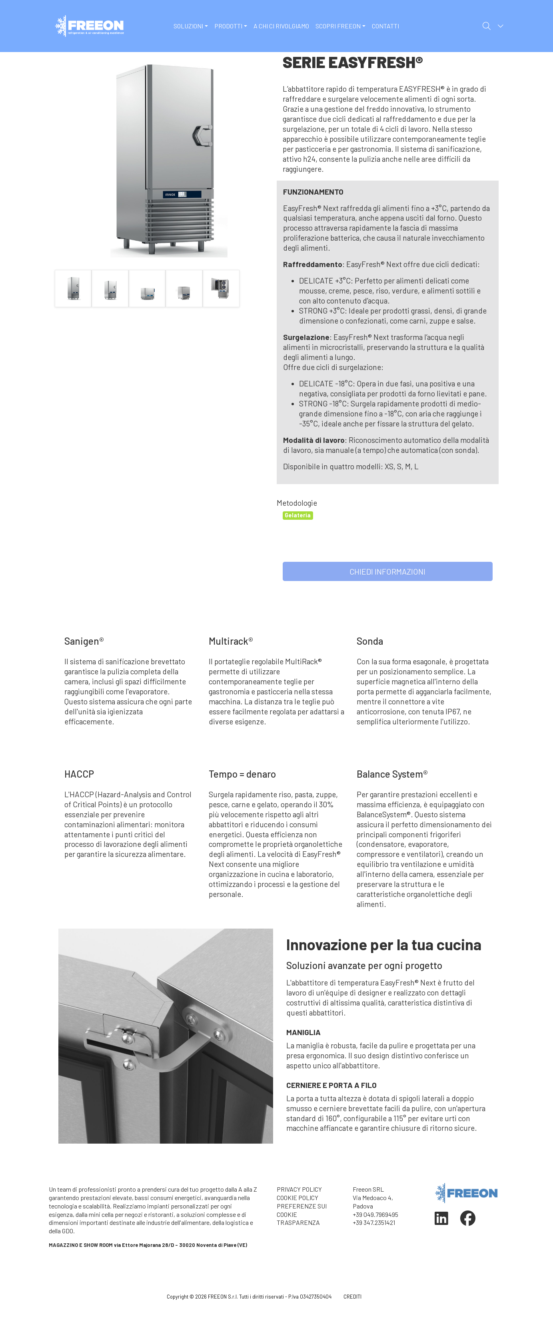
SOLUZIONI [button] (188, 26)
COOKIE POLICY (297, 1197)
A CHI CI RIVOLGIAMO (281, 26)
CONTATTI (385, 26)
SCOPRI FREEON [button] (338, 26)
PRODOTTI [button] (228, 26)
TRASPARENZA (298, 1222)
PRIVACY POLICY (299, 1189)
